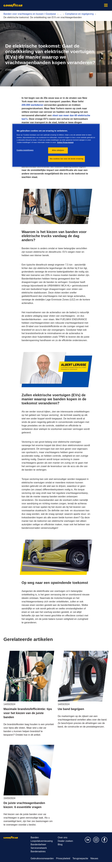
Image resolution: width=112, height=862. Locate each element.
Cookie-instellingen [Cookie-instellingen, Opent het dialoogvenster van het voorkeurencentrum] (25, 150)
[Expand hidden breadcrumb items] (61, 14)
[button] (105, 5)
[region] (56, 145)
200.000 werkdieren (32, 105)
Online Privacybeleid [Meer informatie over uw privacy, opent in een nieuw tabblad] (65, 142)
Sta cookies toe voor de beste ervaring (66, 159)
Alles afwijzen (58, 150)
